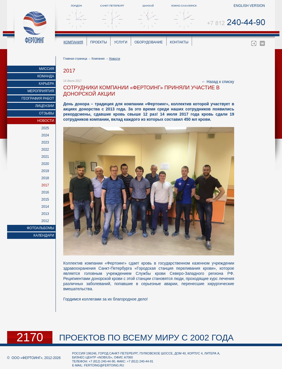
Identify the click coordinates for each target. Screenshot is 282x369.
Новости (45, 121)
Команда (45, 76)
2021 (45, 157)
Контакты (179, 42)
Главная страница (75, 58)
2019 (45, 171)
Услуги (120, 42)
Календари (43, 235)
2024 (45, 135)
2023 (45, 142)
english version (249, 6)
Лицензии (44, 106)
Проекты (98, 42)
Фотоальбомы (40, 228)
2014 (45, 207)
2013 (45, 214)
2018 (45, 178)
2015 (45, 199)
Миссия (46, 69)
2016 (45, 192)
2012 (45, 221)
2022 (45, 150)
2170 (30, 337)
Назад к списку (220, 81)
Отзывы (46, 113)
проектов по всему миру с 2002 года (146, 337)
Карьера (46, 84)
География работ (38, 98)
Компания (73, 42)
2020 (45, 164)
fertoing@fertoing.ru (104, 365)
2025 (45, 128)
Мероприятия (40, 91)
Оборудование (148, 42)
